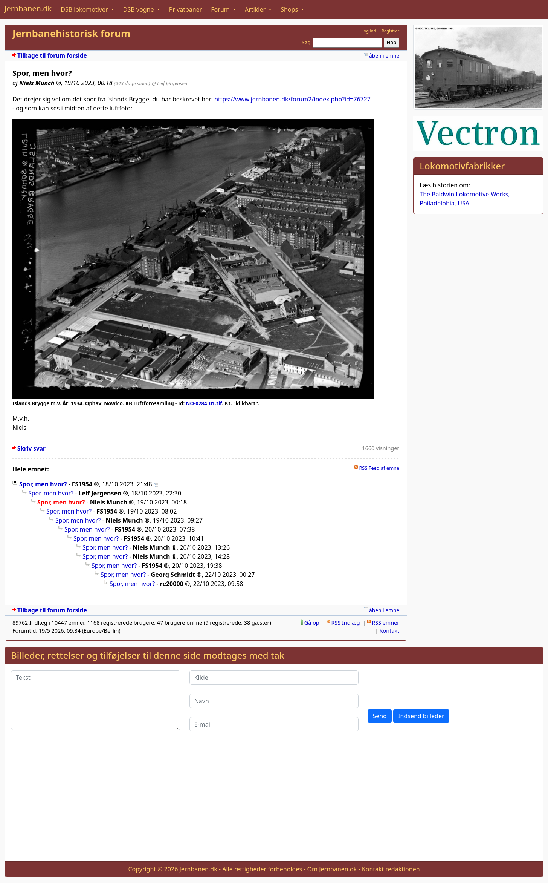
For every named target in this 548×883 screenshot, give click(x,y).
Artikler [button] (256, 9)
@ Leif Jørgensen (170, 83)
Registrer (390, 31)
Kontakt (390, 630)
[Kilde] (274, 677)
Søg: (307, 42)
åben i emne (384, 55)
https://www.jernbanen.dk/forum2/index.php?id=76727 (292, 99)
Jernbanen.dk (28, 8)
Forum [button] (221, 9)
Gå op (311, 622)
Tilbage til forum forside (52, 56)
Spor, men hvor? (43, 484)
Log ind (369, 31)
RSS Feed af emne (379, 467)
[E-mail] (274, 724)
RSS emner (385, 622)
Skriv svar (31, 448)
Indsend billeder (421, 716)
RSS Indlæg (345, 622)
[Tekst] (95, 700)
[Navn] (274, 701)
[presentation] (425, 685)
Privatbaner (185, 9)
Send (379, 716)
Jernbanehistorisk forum (71, 33)
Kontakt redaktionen (391, 869)
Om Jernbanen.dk (332, 869)
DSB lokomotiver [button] (85, 9)
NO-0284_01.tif (204, 403)
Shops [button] (290, 9)
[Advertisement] (274, 802)
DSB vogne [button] (139, 9)
